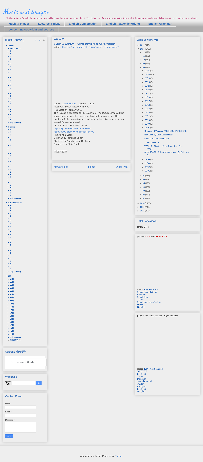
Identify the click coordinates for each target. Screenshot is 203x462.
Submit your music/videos (149, 302)
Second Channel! (144, 381)
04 (143, 187)
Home (91, 166)
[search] (27, 362)
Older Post (122, 166)
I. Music (10, 46)
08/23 (147, 90)
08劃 (11, 297)
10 (143, 60)
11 (143, 56)
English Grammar (159, 23)
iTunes (140, 304)
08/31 (147, 71)
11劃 (11, 307)
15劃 (11, 319)
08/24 (147, 86)
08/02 (147, 167)
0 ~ (10, 51)
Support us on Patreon (147, 292)
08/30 (147, 74)
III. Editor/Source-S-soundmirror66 (102, 47)
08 (143, 67)
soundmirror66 (69, 103)
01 (143, 198)
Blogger (118, 456)
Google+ (141, 307)
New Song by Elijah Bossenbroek (158, 135)
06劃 (11, 291)
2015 (142, 49)
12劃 (11, 310)
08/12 (147, 116)
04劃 (11, 285)
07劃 (11, 294)
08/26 (147, 82)
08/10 (147, 120)
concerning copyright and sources (31, 29)
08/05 (147, 159)
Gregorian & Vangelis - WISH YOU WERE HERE (165, 131)
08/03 (147, 163)
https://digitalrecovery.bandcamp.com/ (72, 128)
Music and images (25, 11)
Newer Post (61, 166)
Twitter (140, 299)
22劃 (11, 334)
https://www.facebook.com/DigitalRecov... (74, 132)
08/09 (147, 124)
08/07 (147, 128)
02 (143, 194)
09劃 (11, 301)
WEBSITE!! (142, 371)
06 (143, 179)
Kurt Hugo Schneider (153, 369)
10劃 (11, 304)
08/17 (147, 101)
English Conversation (83, 23)
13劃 (11, 313)
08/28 (147, 78)
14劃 (11, 316)
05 (143, 183)
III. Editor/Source (14, 203)
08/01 (147, 171)
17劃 (11, 325)
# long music (15, 48)
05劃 (11, 288)
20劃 (11, 331)
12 (143, 52)
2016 (142, 45)
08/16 (147, 105)
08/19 (147, 97)
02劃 (11, 279)
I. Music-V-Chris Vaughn (72, 47)
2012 (142, 211)
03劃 (11, 282)
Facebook (141, 294)
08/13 (147, 112)
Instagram (141, 379)
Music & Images (19, 23)
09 (143, 64)
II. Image (11, 127)
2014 (142, 203)
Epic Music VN (151, 289)
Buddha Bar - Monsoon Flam (156, 139)
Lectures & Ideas (49, 23)
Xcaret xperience (151, 142)
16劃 (11, 322)
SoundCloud (142, 297)
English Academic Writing (123, 23)
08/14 (147, 109)
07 (143, 176)
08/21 (147, 93)
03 (143, 191)
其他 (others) (15, 123)
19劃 (11, 328)
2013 (142, 207)
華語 (9, 276)
